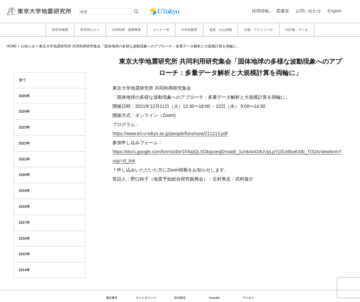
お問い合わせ (308, 10)
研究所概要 (60, 29)
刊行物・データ (296, 29)
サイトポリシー (146, 297)
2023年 (24, 127)
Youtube (214, 297)
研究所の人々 (90, 29)
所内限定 (180, 297)
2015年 (24, 254)
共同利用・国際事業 (126, 29)
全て (22, 80)
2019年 (24, 191)
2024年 (24, 111)
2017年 (24, 222)
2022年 (24, 143)
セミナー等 (161, 29)
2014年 (24, 270)
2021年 (24, 159)
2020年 (24, 175)
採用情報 (260, 10)
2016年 (24, 238)
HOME (11, 46)
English (334, 10)
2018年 (24, 206)
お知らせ (28, 46)
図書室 (282, 10)
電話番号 (112, 297)
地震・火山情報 (220, 29)
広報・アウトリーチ (258, 29)
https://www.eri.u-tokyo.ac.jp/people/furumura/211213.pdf (169, 133)
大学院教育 (189, 29)
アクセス (248, 297)
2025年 (24, 96)
